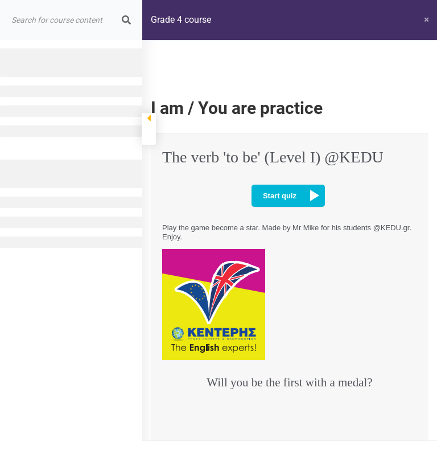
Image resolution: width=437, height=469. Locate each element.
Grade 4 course (181, 19)
